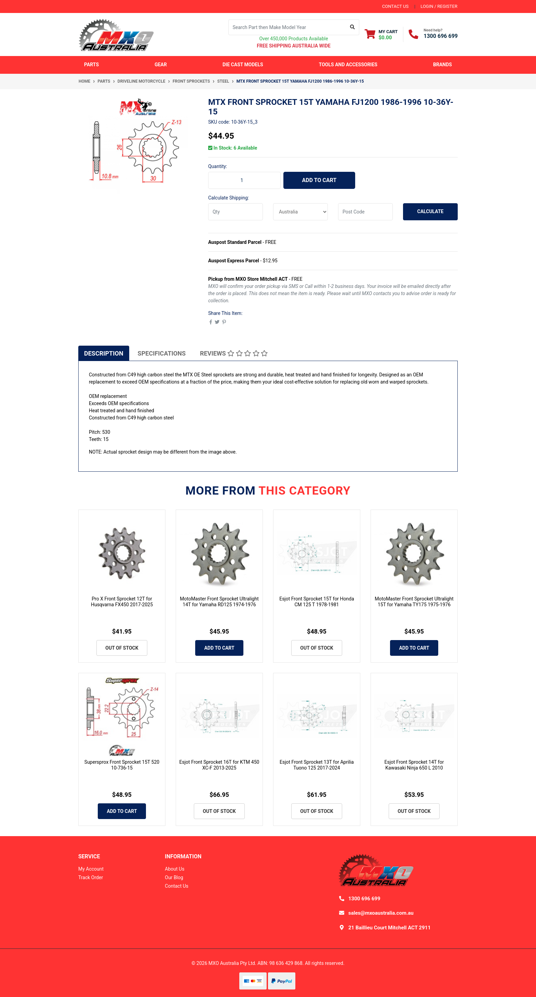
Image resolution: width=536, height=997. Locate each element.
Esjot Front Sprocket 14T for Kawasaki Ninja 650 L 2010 (414, 765)
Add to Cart (319, 180)
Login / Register (438, 6)
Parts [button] (91, 64)
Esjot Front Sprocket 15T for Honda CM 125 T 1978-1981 (316, 601)
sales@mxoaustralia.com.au (381, 913)
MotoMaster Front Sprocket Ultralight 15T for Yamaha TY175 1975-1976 (414, 601)
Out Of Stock (121, 648)
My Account (91, 869)
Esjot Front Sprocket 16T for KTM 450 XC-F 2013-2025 (219, 765)
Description (103, 353)
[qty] (235, 211)
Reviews (234, 353)
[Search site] (352, 27)
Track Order (90, 877)
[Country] (300, 211)
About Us (174, 869)
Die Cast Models (243, 64)
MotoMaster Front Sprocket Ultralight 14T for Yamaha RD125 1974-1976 (219, 601)
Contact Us (176, 886)
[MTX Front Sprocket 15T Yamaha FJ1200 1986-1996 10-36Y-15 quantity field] (244, 180)
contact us (395, 6)
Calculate (430, 211)
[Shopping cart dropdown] (381, 34)
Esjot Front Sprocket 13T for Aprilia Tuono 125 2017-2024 (317, 765)
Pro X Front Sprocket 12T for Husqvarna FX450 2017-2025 (122, 601)
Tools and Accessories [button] (348, 64)
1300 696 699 (441, 36)
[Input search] (287, 27)
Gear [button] (161, 64)
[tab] (103, 353)
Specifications (162, 353)
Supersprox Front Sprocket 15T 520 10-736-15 (121, 765)
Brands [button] (442, 64)
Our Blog (174, 877)
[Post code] (365, 211)
